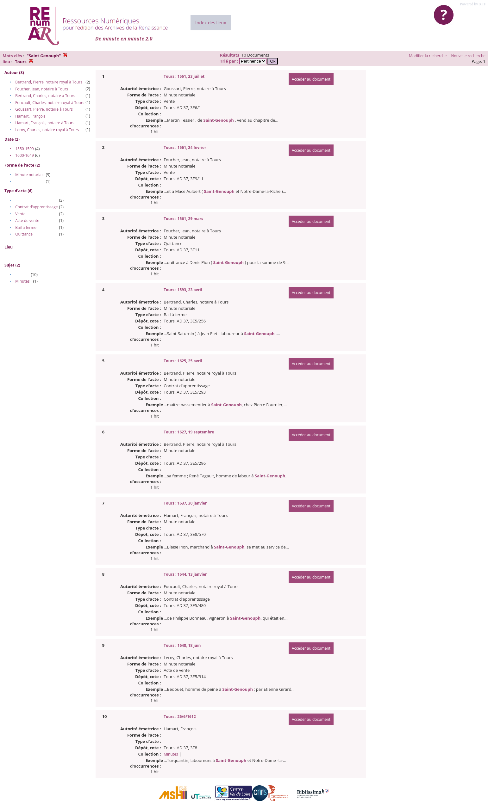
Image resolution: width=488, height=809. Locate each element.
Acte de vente (27, 220)
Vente (20, 214)
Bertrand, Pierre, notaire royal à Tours (48, 82)
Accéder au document (311, 79)
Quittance (24, 234)
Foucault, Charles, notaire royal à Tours (49, 102)
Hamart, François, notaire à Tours (44, 123)
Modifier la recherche (428, 55)
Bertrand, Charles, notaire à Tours (45, 95)
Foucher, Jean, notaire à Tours (41, 89)
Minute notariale (30, 174)
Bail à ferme (25, 227)
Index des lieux (210, 23)
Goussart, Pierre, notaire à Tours (43, 109)
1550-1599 (24, 148)
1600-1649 (24, 155)
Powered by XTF (473, 4)
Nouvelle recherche (468, 55)
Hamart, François (30, 116)
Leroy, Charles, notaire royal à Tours (47, 129)
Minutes (22, 281)
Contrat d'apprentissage (36, 207)
